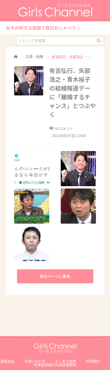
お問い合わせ (34, 361)
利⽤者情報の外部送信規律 (55, 364)
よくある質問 (65, 361)
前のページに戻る (55, 276)
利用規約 (93, 361)
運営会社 (7, 361)
